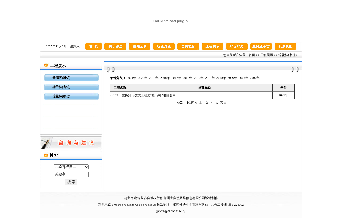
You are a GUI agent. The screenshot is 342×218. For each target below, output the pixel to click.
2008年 (243, 78)
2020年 (142, 78)
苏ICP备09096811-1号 (171, 211)
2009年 (232, 78)
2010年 (221, 78)
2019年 (154, 78)
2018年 (165, 78)
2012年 (199, 78)
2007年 (255, 78)
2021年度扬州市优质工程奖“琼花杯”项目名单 (144, 95)
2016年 (187, 78)
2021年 (131, 78)
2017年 (176, 78)
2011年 (210, 78)
